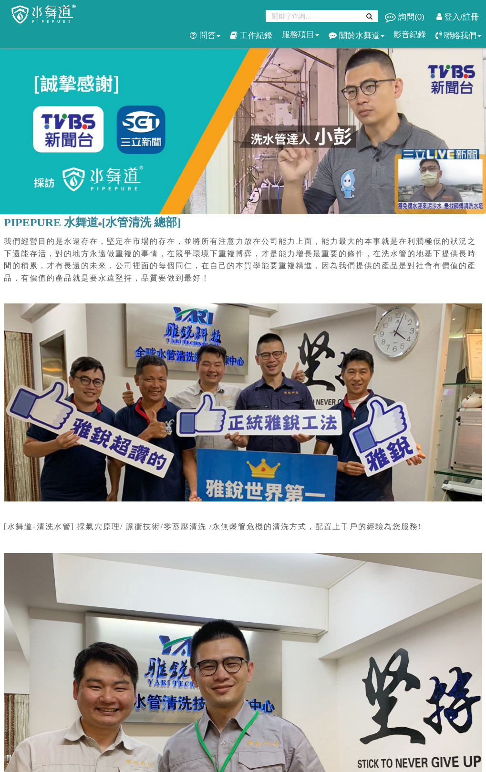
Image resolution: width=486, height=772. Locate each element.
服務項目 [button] (300, 34)
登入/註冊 (457, 16)
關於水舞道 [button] (356, 35)
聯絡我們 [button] (458, 35)
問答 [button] (205, 35)
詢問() (405, 16)
